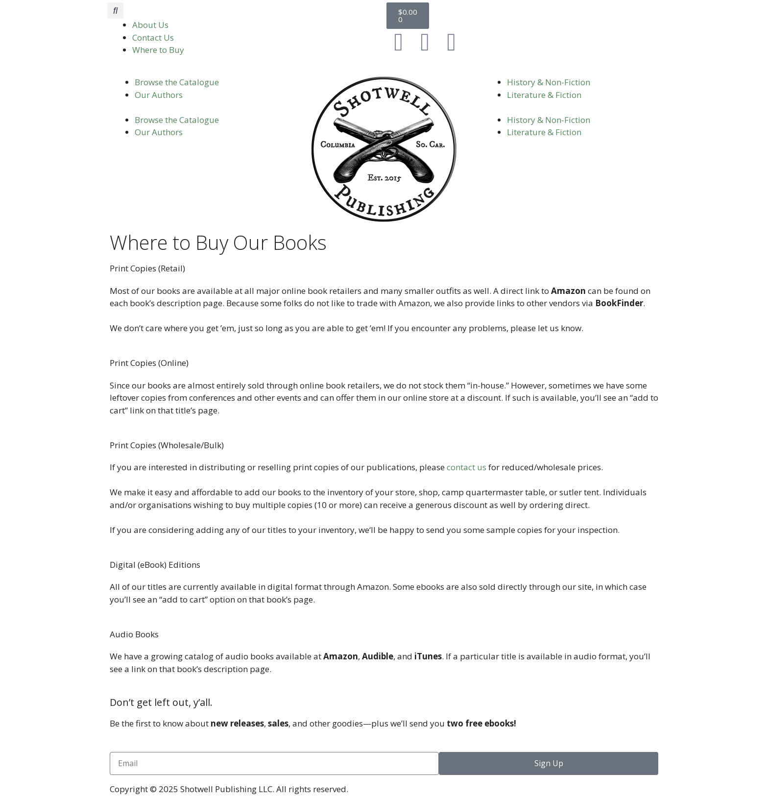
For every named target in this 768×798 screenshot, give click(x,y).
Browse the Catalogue (177, 82)
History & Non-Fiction (548, 82)
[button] (115, 10)
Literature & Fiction (544, 94)
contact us (466, 467)
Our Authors (159, 94)
